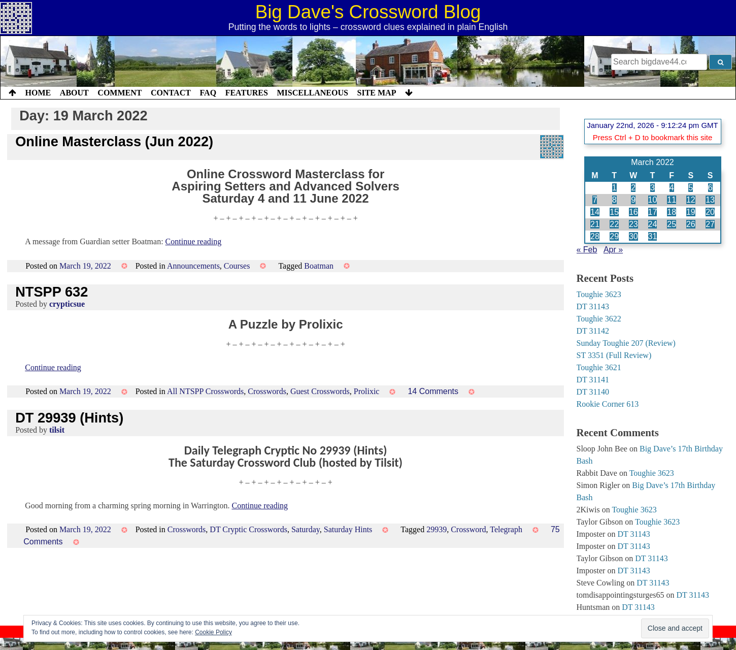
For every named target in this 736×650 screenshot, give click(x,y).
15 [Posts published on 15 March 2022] (614, 212)
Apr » (613, 249)
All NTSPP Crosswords (205, 391)
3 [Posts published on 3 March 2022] (652, 187)
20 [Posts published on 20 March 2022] (710, 212)
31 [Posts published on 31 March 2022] (652, 236)
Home (38, 92)
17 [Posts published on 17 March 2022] (652, 212)
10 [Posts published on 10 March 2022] (652, 200)
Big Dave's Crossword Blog (368, 12)
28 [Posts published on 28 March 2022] (594, 236)
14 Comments (433, 391)
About (74, 92)
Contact (171, 92)
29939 (436, 529)
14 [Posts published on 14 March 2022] (594, 212)
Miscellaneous (312, 92)
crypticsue (67, 304)
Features (246, 92)
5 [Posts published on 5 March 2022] (690, 187)
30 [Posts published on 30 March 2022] (633, 236)
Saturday (305, 529)
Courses (237, 266)
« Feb (587, 249)
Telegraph (506, 529)
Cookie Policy (213, 632)
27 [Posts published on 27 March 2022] (710, 224)
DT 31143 (593, 306)
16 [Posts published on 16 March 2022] (633, 212)
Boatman (318, 266)
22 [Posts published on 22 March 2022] (614, 224)
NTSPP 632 (51, 292)
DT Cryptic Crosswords (248, 529)
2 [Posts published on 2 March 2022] (633, 187)
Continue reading (193, 241)
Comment (119, 92)
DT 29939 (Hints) (69, 418)
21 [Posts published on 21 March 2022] (594, 224)
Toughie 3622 (599, 318)
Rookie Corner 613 (608, 404)
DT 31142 (593, 331)
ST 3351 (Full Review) (614, 355)
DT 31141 (593, 379)
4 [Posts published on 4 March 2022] (672, 187)
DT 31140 (593, 391)
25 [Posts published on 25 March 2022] (671, 224)
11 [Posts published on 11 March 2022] (671, 200)
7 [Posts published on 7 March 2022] (594, 200)
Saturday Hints (348, 529)
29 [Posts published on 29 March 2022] (614, 236)
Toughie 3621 (599, 367)
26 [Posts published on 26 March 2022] (690, 224)
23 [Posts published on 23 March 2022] (633, 224)
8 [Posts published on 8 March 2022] (614, 200)
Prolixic (367, 391)
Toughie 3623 (599, 294)
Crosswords (267, 391)
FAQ (207, 92)
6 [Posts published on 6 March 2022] (710, 187)
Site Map (376, 92)
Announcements (193, 266)
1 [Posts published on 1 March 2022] (614, 187)
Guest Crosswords (320, 391)
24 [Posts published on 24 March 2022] (652, 224)
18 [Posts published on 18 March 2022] (671, 212)
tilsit (56, 430)
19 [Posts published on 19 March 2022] (690, 212)
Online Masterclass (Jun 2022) (114, 141)
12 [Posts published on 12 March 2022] (690, 200)
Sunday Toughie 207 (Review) (626, 343)
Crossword (468, 529)
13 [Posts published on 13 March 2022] (710, 200)
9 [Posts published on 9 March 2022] (633, 200)
